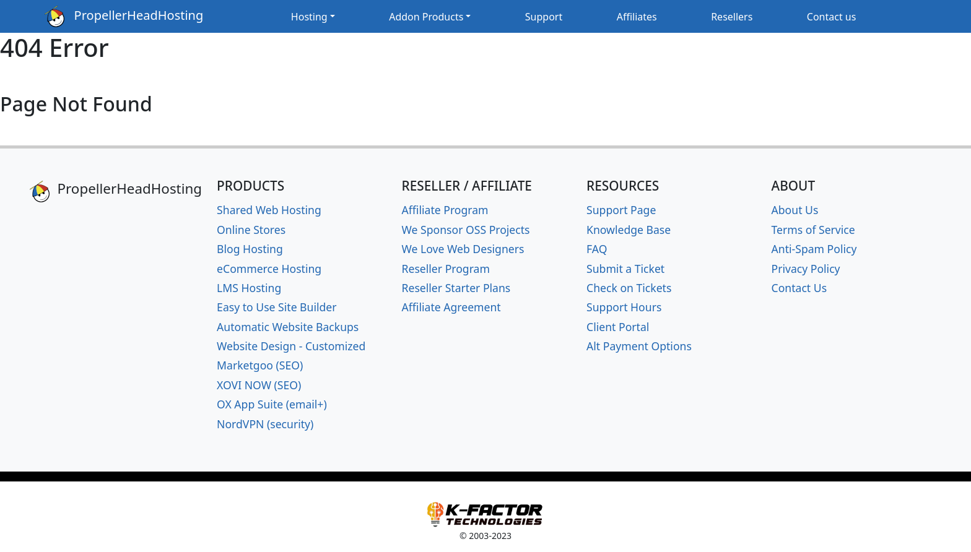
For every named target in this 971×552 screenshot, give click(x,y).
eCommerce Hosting (269, 268)
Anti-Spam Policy (814, 248)
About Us (795, 209)
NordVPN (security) (265, 423)
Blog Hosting (250, 248)
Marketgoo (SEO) (260, 365)
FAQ (596, 248)
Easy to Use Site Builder (276, 307)
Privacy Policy (806, 268)
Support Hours (623, 307)
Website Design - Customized (291, 346)
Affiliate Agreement (451, 307)
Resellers (731, 17)
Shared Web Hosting (269, 209)
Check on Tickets (628, 287)
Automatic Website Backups (288, 326)
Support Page (621, 209)
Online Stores (251, 229)
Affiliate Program (445, 209)
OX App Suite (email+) (272, 404)
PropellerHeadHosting (124, 16)
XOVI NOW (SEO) (259, 384)
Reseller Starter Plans (456, 287)
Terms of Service (813, 229)
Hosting (309, 17)
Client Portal (617, 326)
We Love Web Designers (463, 248)
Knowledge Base (628, 229)
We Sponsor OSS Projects (466, 229)
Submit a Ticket (625, 268)
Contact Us (799, 287)
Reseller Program (446, 268)
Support (543, 17)
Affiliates (637, 17)
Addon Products (426, 17)
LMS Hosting (249, 287)
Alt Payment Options (639, 346)
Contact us (831, 17)
